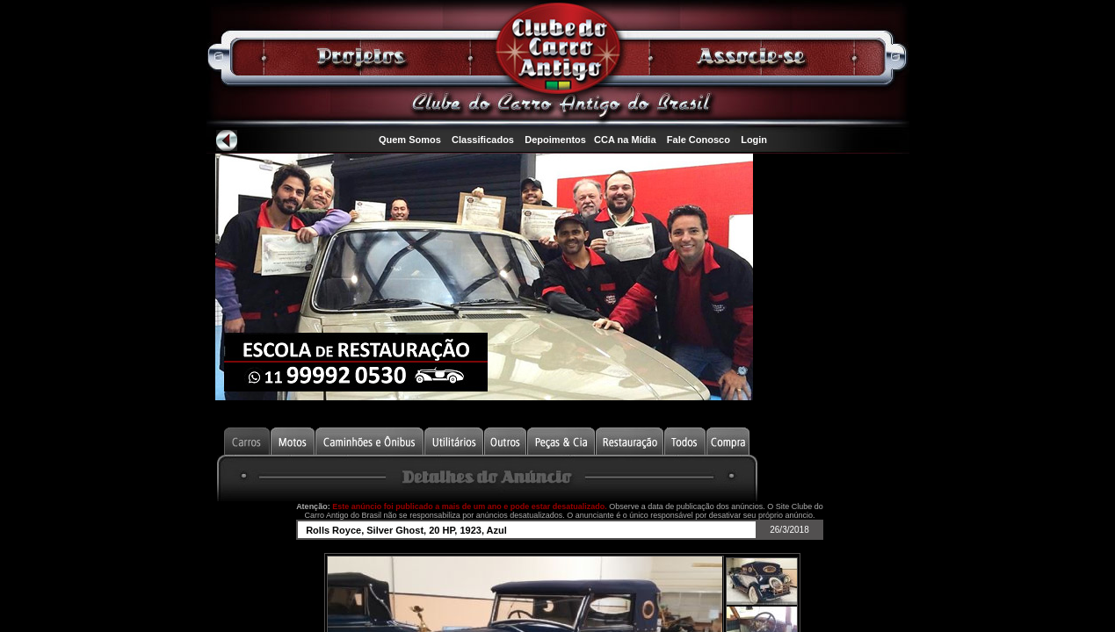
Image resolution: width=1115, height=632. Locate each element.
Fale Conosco (698, 139)
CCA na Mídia (625, 139)
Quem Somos (410, 139)
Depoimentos (555, 139)
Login (754, 139)
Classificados (483, 139)
